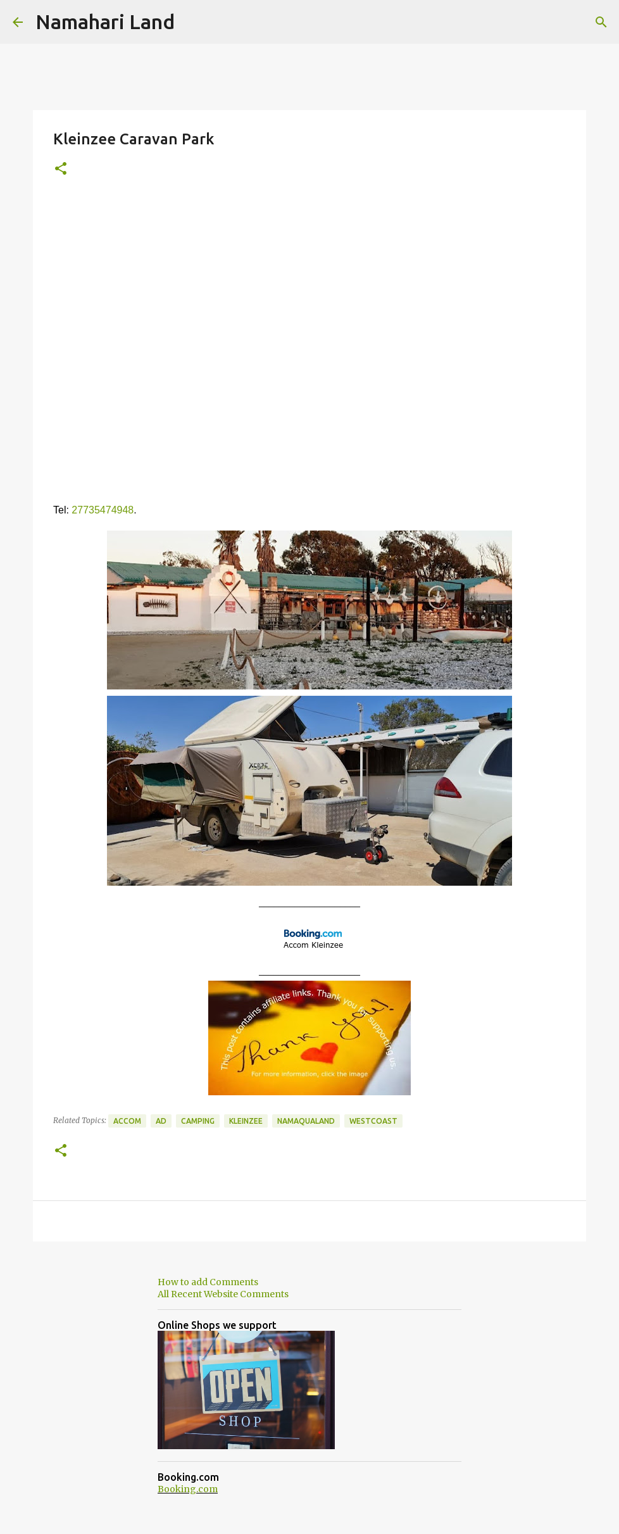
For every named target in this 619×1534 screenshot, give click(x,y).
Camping (198, 1121)
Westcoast (373, 1121)
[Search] (601, 22)
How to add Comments (208, 1282)
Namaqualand (306, 1121)
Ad (161, 1121)
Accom (127, 1121)
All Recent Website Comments (223, 1294)
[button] (60, 169)
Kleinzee (246, 1121)
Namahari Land (105, 21)
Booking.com (188, 1489)
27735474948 (103, 510)
